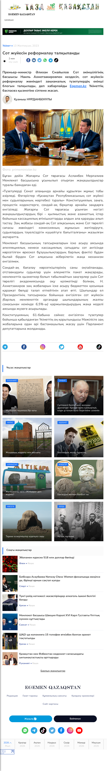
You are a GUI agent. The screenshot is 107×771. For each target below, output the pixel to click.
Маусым (96, 744)
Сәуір (66, 744)
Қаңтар (22, 744)
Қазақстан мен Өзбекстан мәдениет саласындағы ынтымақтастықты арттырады (51, 655)
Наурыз (51, 744)
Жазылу (30, 719)
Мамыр (81, 744)
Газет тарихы (30, 695)
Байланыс (75, 718)
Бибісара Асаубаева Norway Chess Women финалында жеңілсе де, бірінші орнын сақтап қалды (59, 578)
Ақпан (37, 744)
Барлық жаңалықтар (53, 671)
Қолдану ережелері (83, 695)
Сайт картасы (50, 704)
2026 (7, 744)
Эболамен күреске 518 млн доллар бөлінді (46, 557)
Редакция (12, 695)
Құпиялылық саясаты (55, 695)
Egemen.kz (78, 86)
